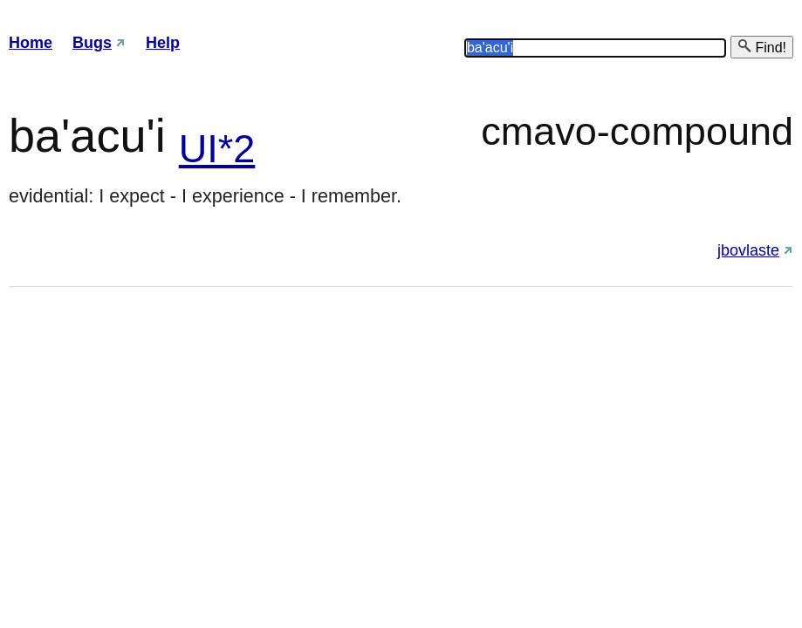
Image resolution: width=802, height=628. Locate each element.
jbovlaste (748, 250)
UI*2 (217, 148)
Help (163, 42)
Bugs (92, 42)
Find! (761, 46)
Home (30, 42)
